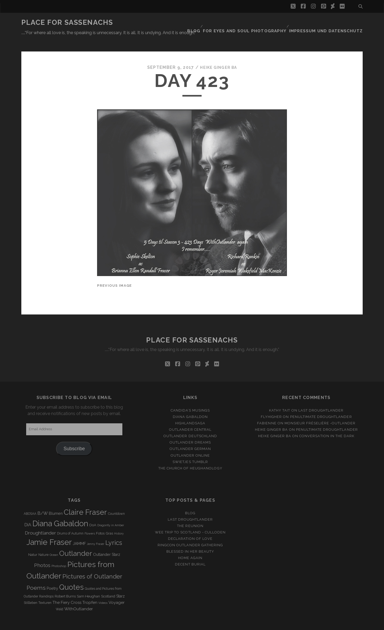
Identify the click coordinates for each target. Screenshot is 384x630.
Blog (208, 23)
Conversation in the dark (326, 423)
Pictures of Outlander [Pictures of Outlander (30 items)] (92, 563)
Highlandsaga (190, 410)
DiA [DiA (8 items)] (27, 511)
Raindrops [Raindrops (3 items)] (46, 583)
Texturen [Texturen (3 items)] (44, 590)
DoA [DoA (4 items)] (92, 512)
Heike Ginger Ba (218, 54)
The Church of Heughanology (190, 455)
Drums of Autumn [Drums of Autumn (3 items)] (70, 521)
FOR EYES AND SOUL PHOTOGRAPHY (256, 23)
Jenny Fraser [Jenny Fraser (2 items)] (95, 531)
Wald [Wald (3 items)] (59, 596)
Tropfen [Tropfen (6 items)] (89, 589)
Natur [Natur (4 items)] (32, 542)
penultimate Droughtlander (321, 404)
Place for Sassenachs (67, 22)
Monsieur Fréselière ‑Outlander (320, 410)
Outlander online (190, 442)
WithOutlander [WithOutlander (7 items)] (78, 595)
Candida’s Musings (190, 397)
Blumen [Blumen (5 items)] (56, 500)
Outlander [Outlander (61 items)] (75, 540)
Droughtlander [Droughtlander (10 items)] (40, 520)
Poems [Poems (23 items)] (36, 574)
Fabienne (266, 410)
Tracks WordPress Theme (169, 624)
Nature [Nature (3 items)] (43, 542)
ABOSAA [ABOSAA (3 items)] (30, 501)
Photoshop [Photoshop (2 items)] (58, 553)
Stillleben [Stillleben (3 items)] (30, 590)
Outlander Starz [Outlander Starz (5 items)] (106, 542)
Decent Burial (190, 551)
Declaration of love (190, 526)
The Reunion (190, 513)
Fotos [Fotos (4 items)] (100, 521)
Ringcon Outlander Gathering (190, 532)
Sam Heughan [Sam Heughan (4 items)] (88, 583)
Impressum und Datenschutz (331, 23)
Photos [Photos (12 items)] (42, 552)
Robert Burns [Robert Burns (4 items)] (65, 583)
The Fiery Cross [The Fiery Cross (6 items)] (67, 589)
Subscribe (74, 435)
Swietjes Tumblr (190, 449)
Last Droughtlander (321, 397)
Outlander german (190, 436)
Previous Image (114, 272)
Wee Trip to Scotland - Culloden (190, 519)
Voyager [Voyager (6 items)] (117, 589)
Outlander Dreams (190, 430)
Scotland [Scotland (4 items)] (108, 583)
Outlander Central (190, 417)
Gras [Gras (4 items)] (109, 521)
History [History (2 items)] (119, 520)
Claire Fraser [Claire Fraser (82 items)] (85, 499)
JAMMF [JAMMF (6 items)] (79, 530)
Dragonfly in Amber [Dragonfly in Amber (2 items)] (110, 512)
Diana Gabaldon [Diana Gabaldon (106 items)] (60, 510)
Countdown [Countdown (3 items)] (116, 501)
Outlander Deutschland (190, 423)
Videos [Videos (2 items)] (102, 589)
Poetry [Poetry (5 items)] (52, 575)
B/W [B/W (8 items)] (42, 500)
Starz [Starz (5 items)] (120, 583)
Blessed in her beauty (190, 539)
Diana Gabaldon (190, 404)
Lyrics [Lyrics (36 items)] (113, 530)
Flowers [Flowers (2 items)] (90, 520)
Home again (190, 545)
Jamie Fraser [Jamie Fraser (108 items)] (49, 529)
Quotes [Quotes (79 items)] (71, 574)
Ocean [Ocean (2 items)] (54, 542)
